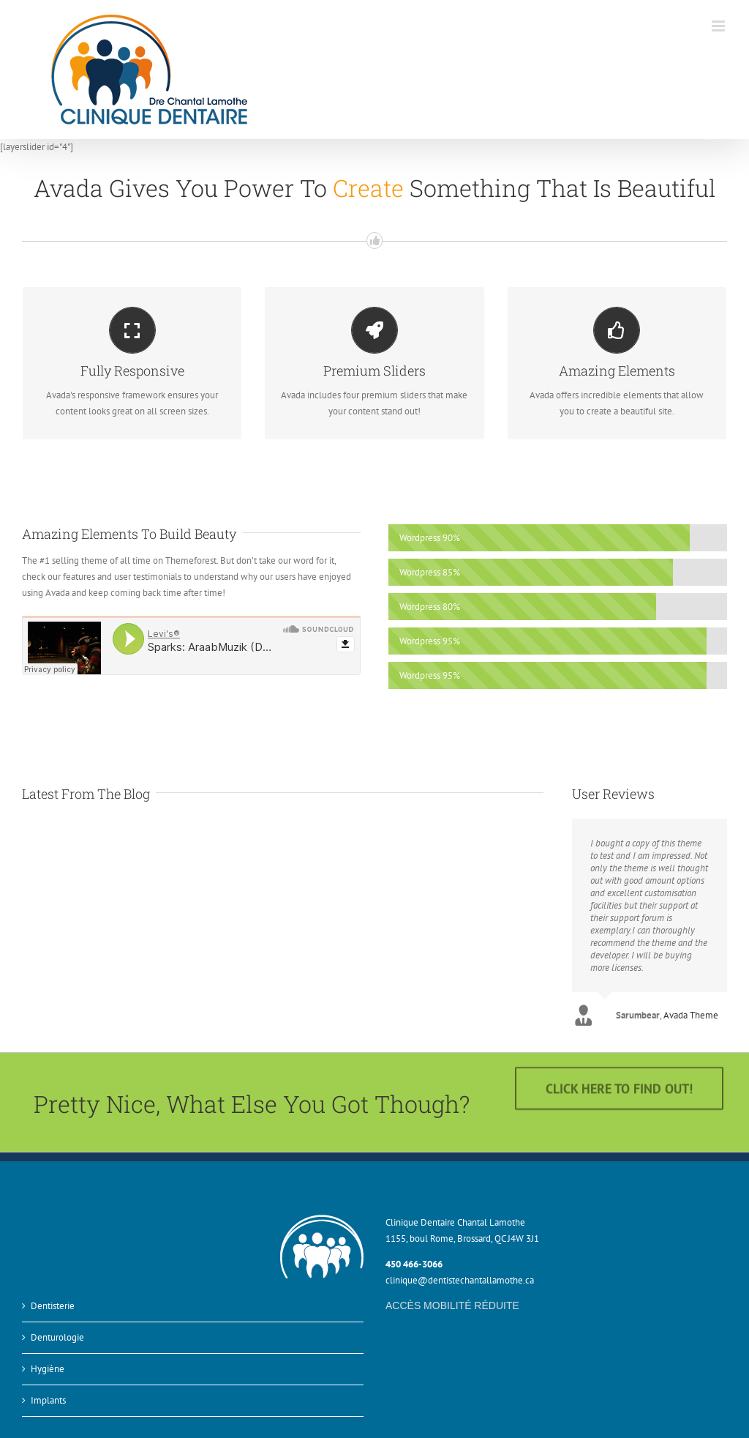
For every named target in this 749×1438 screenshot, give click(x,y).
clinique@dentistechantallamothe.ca (459, 1276)
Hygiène (47, 1363)
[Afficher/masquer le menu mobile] (719, 26)
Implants (48, 1395)
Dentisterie (53, 1300)
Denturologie (57, 1332)
